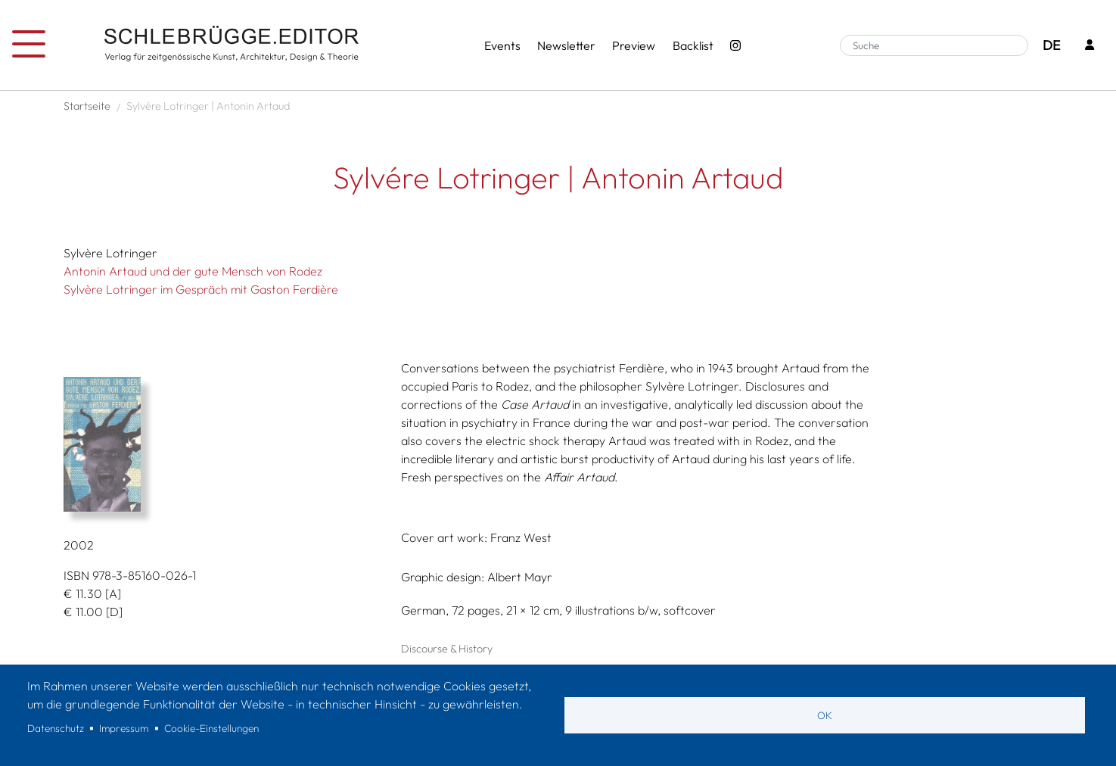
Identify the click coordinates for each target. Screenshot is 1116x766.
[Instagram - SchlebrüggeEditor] (735, 45)
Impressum (123, 728)
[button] (221, 444)
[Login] (1089, 46)
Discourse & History (447, 648)
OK (824, 715)
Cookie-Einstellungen (211, 728)
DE (1051, 45)
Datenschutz (55, 728)
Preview (633, 45)
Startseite (87, 106)
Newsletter (566, 45)
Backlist (693, 45)
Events (502, 45)
